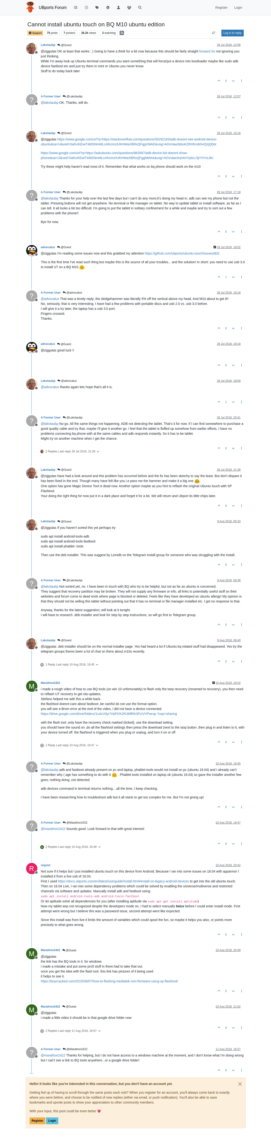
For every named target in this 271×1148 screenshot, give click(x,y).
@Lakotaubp (72, 96)
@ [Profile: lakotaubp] (50, 102)
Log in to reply (233, 33)
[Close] (240, 1084)
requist (46, 865)
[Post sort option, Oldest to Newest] (213, 33)
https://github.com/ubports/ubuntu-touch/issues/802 (182, 253)
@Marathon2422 (75, 822)
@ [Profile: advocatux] (50, 299)
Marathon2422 (50, 683)
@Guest (64, 45)
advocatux (48, 247)
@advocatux (72, 292)
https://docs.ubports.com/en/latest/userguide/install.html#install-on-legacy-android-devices (123, 881)
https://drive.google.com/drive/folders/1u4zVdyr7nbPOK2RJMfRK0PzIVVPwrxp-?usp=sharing (109, 714)
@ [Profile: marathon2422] (53, 829)
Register (37, 1120)
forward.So (207, 51)
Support (35, 33)
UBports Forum (53, 7)
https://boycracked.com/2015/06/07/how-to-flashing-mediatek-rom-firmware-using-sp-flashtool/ (109, 981)
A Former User (51, 96)
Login (52, 1120)
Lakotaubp (48, 45)
